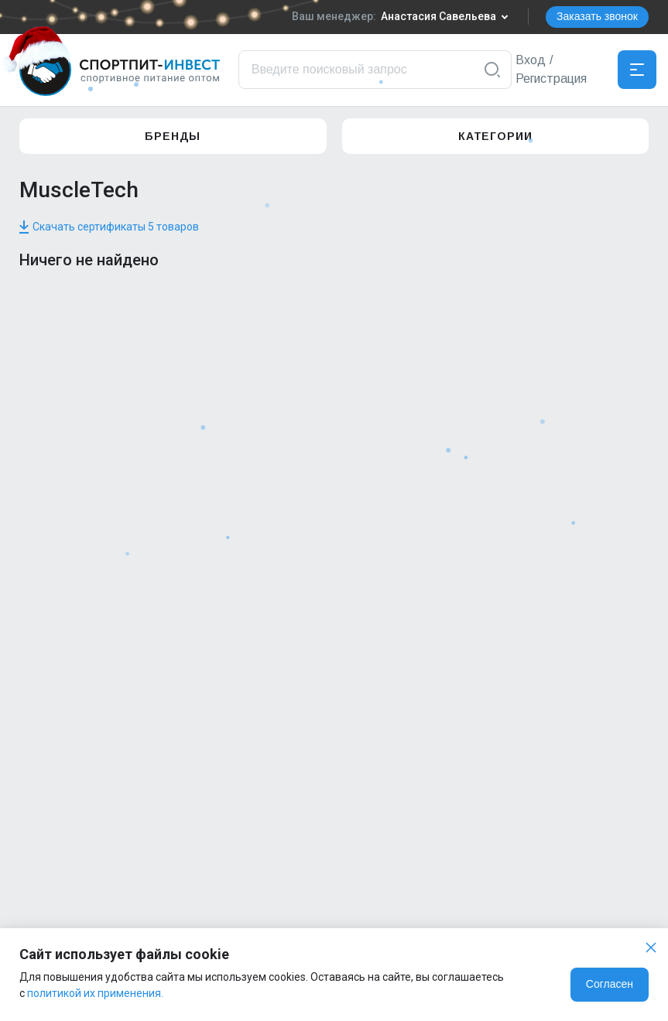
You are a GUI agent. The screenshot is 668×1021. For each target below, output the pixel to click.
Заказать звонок (597, 16)
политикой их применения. (95, 993)
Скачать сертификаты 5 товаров (109, 227)
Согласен (609, 984)
